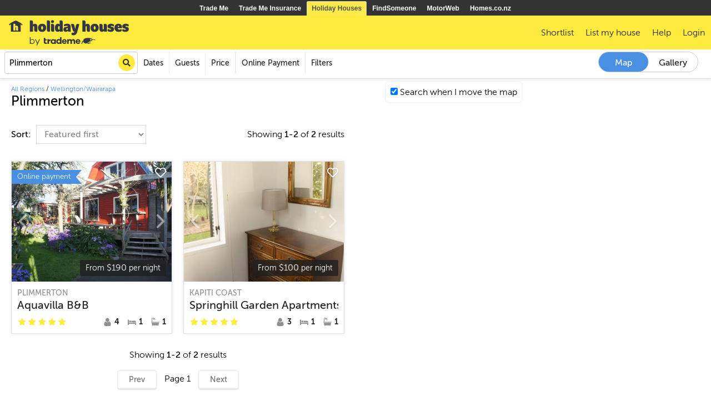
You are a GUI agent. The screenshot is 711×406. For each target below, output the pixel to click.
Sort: (22, 134)
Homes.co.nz (490, 8)
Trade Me (213, 8)
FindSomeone (394, 8)
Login (694, 33)
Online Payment (270, 63)
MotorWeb (443, 8)
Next (218, 379)
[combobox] (71, 63)
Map (624, 63)
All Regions (27, 89)
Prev (137, 379)
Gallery (673, 63)
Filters (321, 63)
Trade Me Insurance (270, 8)
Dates (153, 63)
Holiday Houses (337, 8)
